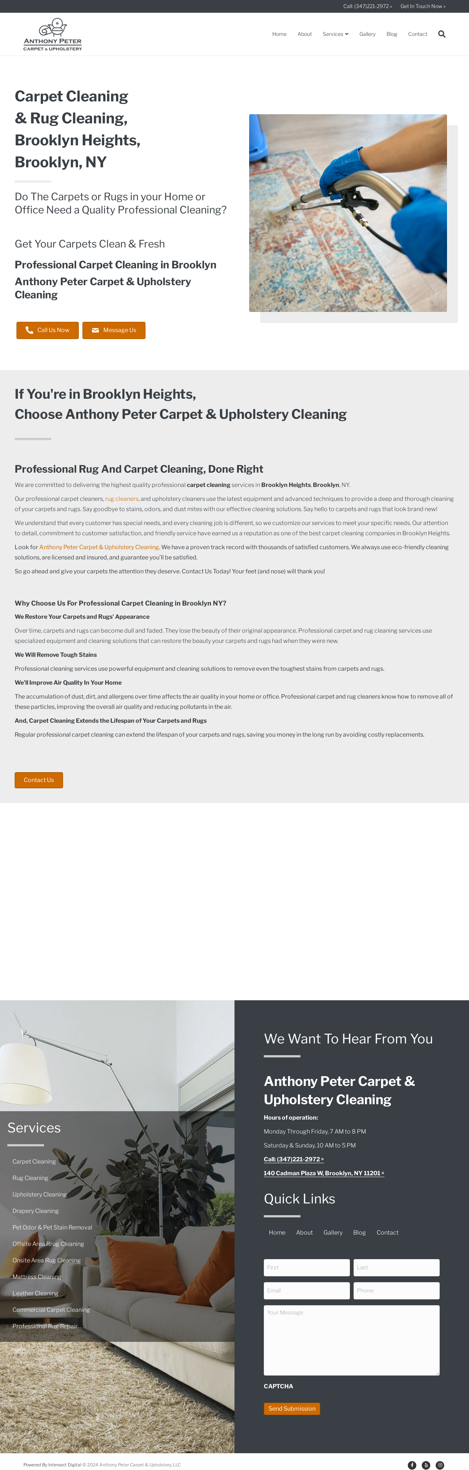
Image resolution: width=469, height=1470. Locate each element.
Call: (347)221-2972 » (367, 6)
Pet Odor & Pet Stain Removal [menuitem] (52, 1224)
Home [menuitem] (277, 1232)
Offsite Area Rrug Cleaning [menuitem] (48, 1241)
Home (279, 34)
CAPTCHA (278, 1380)
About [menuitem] (304, 1232)
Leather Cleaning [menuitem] (35, 1290)
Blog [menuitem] (359, 1232)
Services (333, 34)
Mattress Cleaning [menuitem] (37, 1274)
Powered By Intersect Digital (52, 1459)
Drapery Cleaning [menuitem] (35, 1208)
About (305, 34)
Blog (392, 34)
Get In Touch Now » (423, 6)
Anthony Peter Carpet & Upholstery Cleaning (99, 547)
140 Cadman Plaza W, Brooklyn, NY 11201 (322, 1173)
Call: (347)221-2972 (292, 1159)
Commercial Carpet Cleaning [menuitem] (51, 1307)
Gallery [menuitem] (333, 1232)
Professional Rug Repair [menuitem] (45, 1323)
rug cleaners (122, 498)
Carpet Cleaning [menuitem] (34, 1158)
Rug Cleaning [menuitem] (30, 1175)
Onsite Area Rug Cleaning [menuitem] (46, 1257)
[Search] (439, 34)
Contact (417, 34)
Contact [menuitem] (388, 1232)
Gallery (367, 34)
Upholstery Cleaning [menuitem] (39, 1191)
